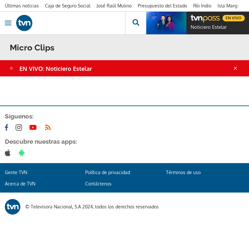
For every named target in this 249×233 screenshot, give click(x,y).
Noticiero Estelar (209, 27)
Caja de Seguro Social (67, 5)
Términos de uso (183, 172)
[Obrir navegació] (8, 23)
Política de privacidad (107, 172)
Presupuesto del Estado (162, 5)
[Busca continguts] (135, 23)
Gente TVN (16, 172)
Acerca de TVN (20, 183)
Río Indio (202, 5)
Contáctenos (98, 183)
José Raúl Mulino (114, 5)
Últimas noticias (22, 5)
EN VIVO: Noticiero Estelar (55, 68)
